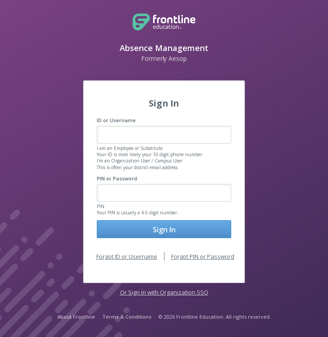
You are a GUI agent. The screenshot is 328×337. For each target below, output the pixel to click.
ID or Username (116, 120)
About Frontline (76, 316)
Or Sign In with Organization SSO (164, 292)
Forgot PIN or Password (202, 256)
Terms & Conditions (126, 316)
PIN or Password (117, 178)
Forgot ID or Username (126, 256)
